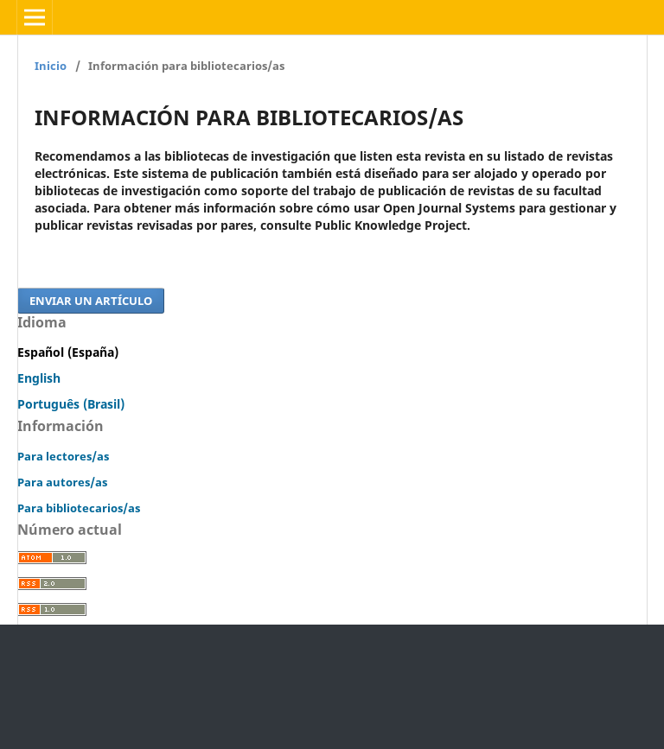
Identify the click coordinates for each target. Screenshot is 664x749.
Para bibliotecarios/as (78, 508)
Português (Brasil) (70, 404)
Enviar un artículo (90, 300)
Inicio (51, 65)
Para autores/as (62, 482)
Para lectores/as (63, 456)
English (39, 378)
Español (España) (67, 352)
